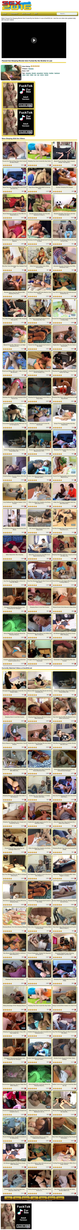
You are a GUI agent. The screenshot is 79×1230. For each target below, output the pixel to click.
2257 (34, 1198)
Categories (14, 13)
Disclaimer (26, 1198)
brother (51, 73)
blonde (34, 73)
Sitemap (43, 1198)
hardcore (57, 73)
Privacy (17, 1198)
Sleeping (31, 68)
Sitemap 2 (52, 1198)
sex (35, 75)
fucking (46, 73)
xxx (38, 75)
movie (46, 75)
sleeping (28, 73)
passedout (40, 73)
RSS (36, 13)
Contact (60, 1198)
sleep (24, 75)
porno (42, 75)
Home (5, 13)
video (31, 75)
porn (27, 75)
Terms (8, 1198)
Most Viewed (26, 13)
